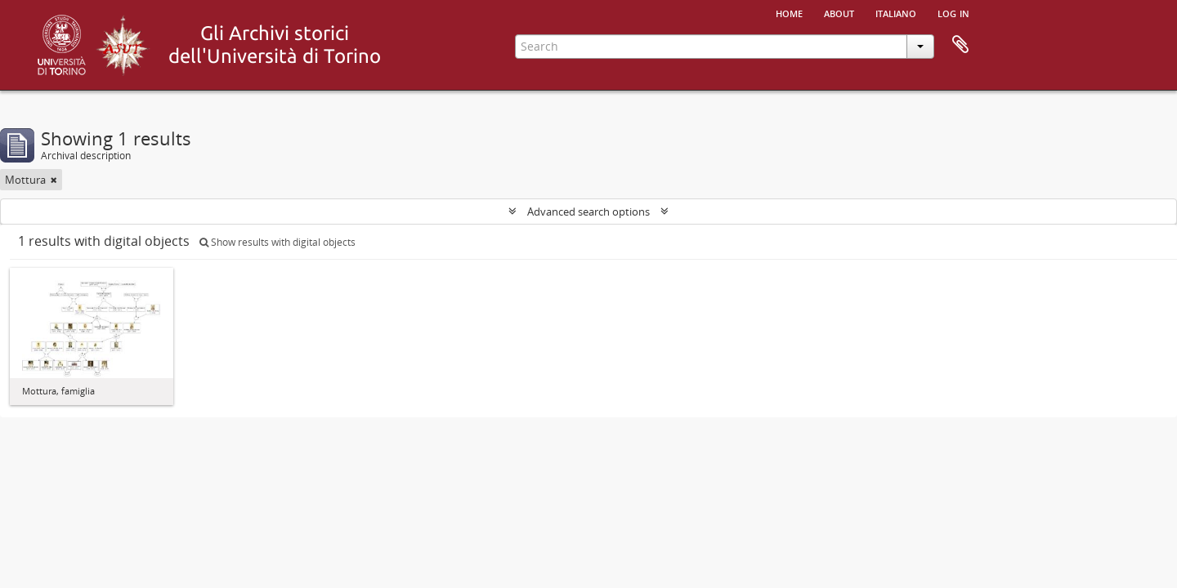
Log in (953, 12)
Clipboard (960, 44)
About (839, 12)
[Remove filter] (54, 180)
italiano (895, 12)
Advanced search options (588, 211)
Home (789, 12)
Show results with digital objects (277, 242)
